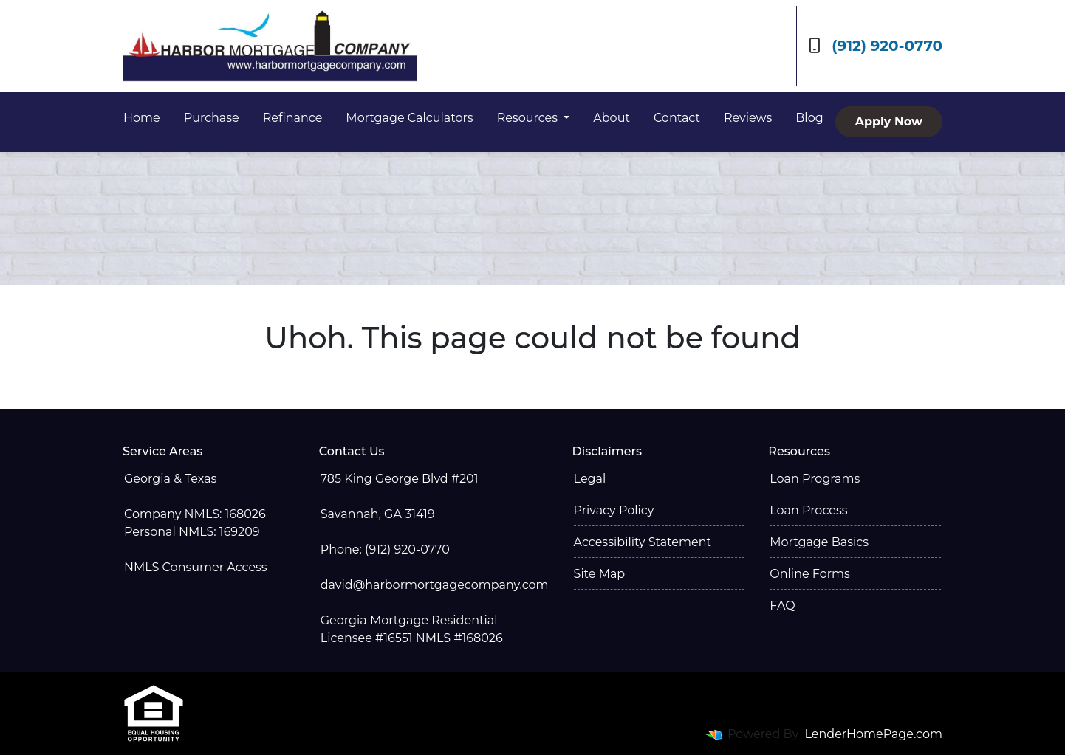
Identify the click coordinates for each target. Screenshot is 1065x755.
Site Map (600, 574)
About (611, 118)
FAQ (782, 606)
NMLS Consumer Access (195, 567)
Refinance (293, 118)
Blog (809, 118)
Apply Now (888, 121)
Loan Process (808, 510)
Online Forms (809, 574)
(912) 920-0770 (875, 46)
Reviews (748, 118)
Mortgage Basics (819, 542)
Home (141, 118)
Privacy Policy (614, 510)
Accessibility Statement (642, 542)
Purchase (211, 118)
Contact (677, 118)
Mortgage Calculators (409, 118)
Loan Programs (815, 479)
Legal (590, 479)
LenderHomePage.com (874, 734)
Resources (529, 118)
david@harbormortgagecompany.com (435, 585)
